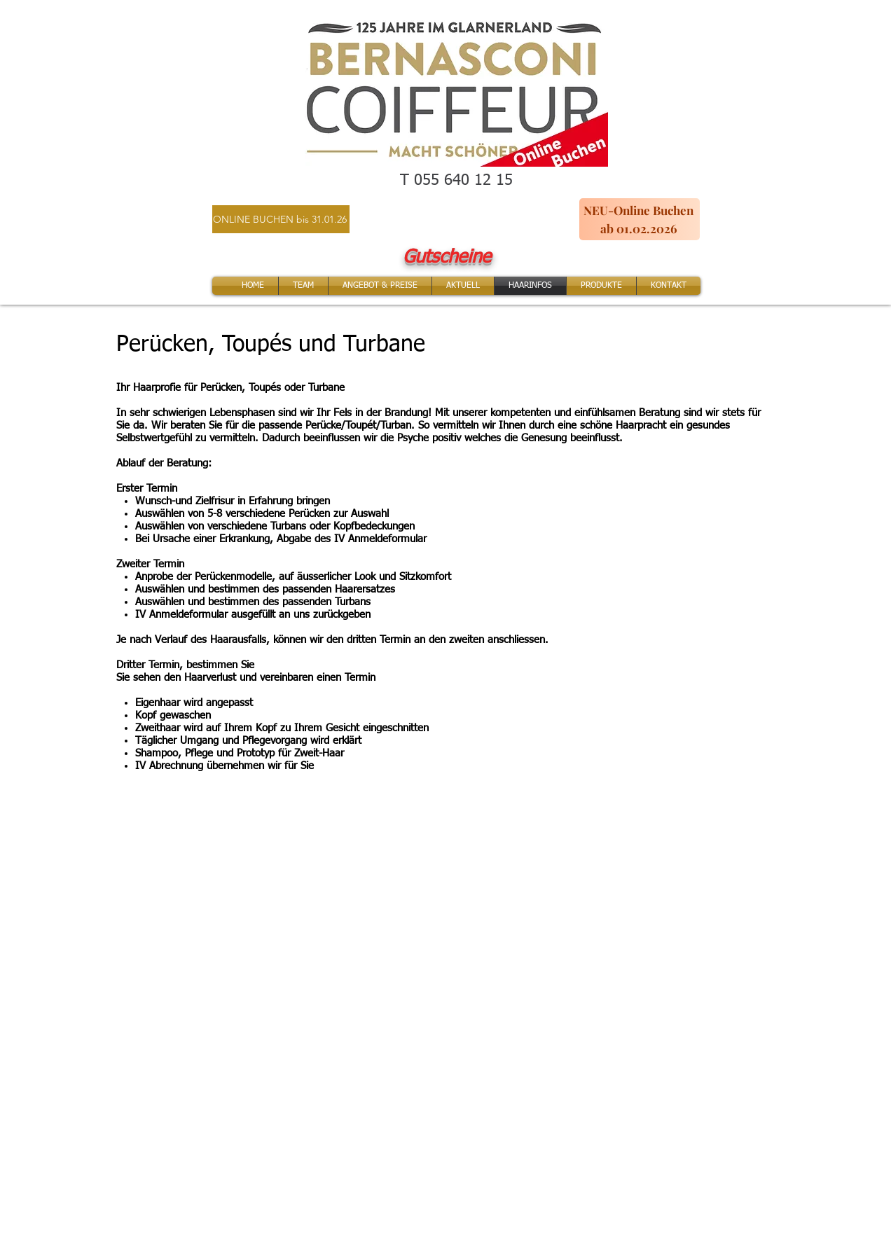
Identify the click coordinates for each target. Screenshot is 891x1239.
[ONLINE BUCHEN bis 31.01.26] (281, 219)
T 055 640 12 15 (456, 180)
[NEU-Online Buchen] (639, 210)
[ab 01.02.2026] (639, 228)
